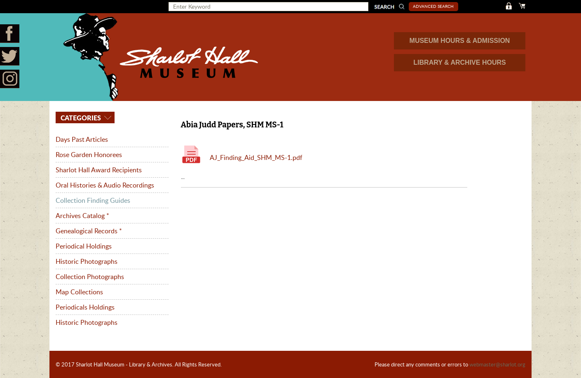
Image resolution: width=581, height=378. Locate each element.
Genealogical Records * (89, 230)
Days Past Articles (82, 139)
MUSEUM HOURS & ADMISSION (460, 40)
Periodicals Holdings (85, 307)
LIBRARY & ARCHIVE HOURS (459, 62)
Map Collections (79, 291)
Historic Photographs (86, 261)
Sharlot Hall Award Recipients (99, 169)
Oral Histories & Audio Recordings (105, 185)
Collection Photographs (90, 276)
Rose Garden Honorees (89, 154)
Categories (80, 117)
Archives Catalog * (82, 215)
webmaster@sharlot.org (497, 364)
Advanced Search (433, 6)
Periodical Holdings (84, 246)
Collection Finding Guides (93, 200)
